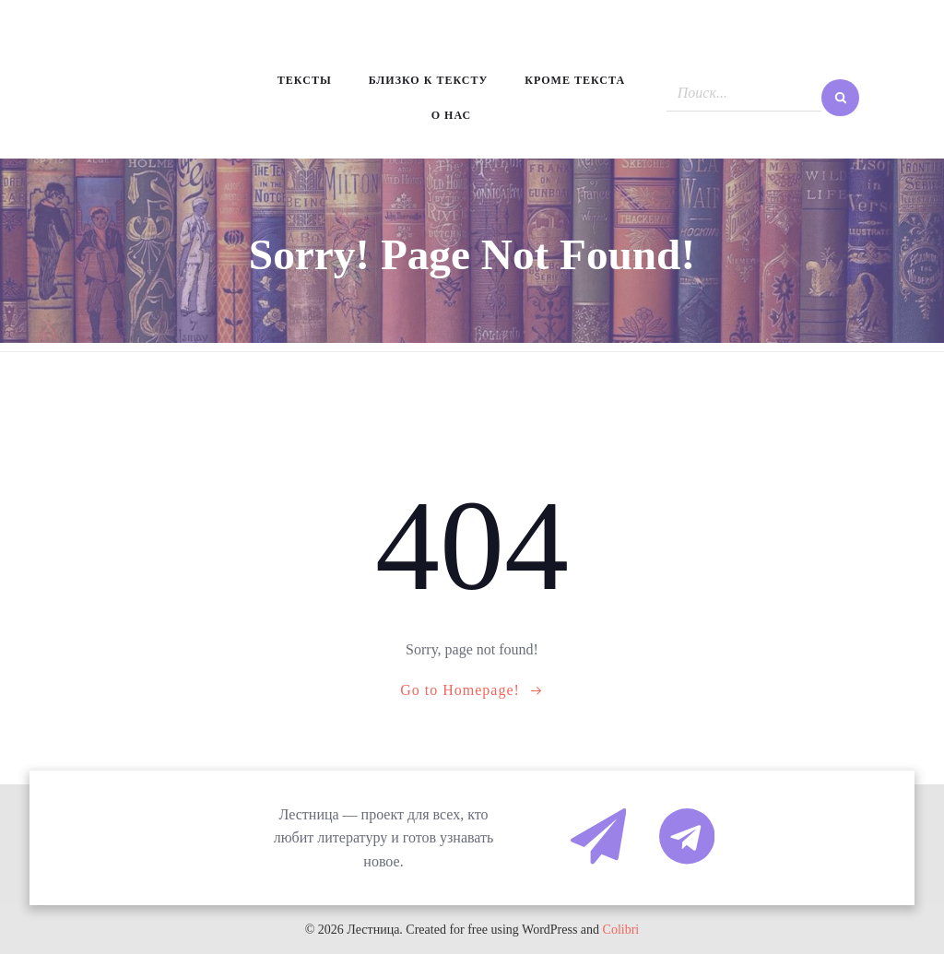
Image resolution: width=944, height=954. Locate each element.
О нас (451, 115)
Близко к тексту (429, 80)
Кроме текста (575, 80)
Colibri (621, 929)
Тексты (304, 80)
